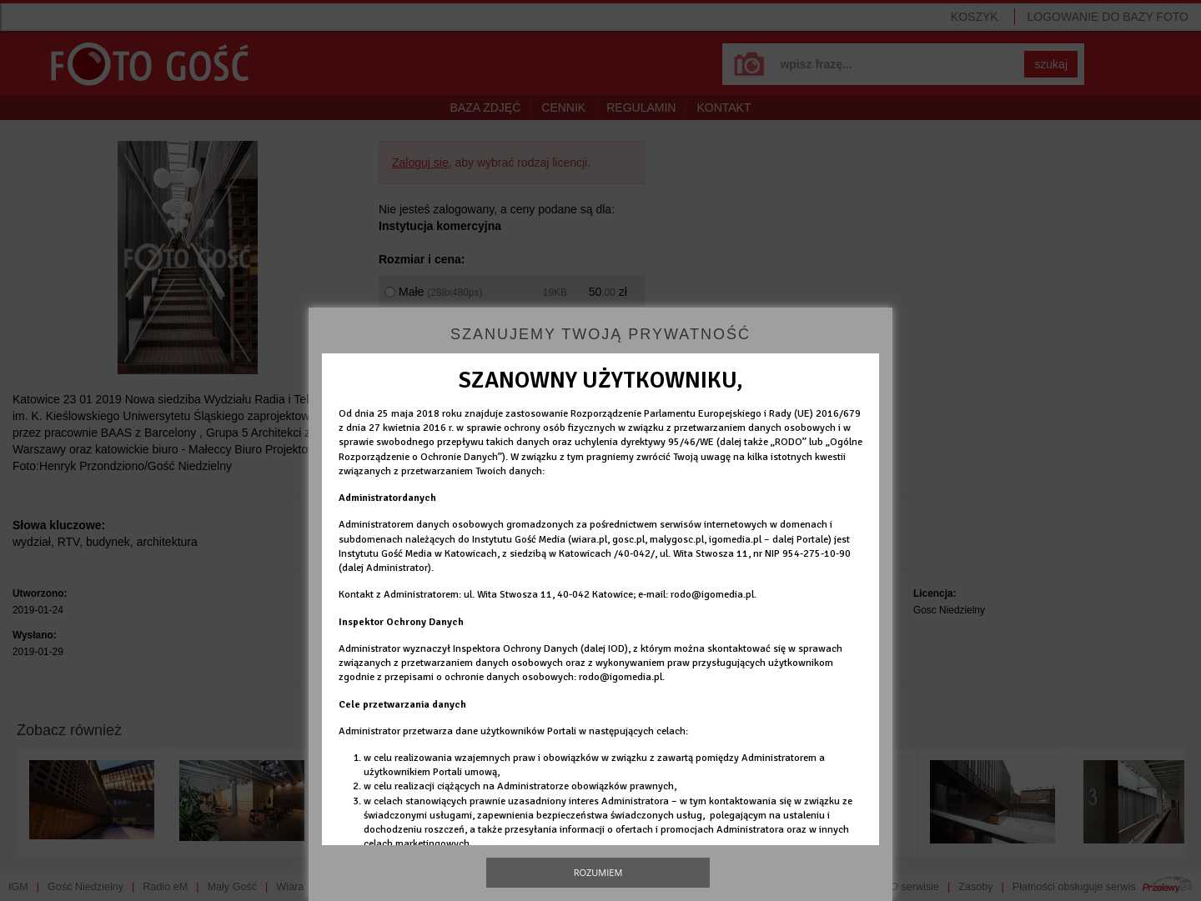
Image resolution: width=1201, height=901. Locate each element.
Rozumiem (598, 872)
